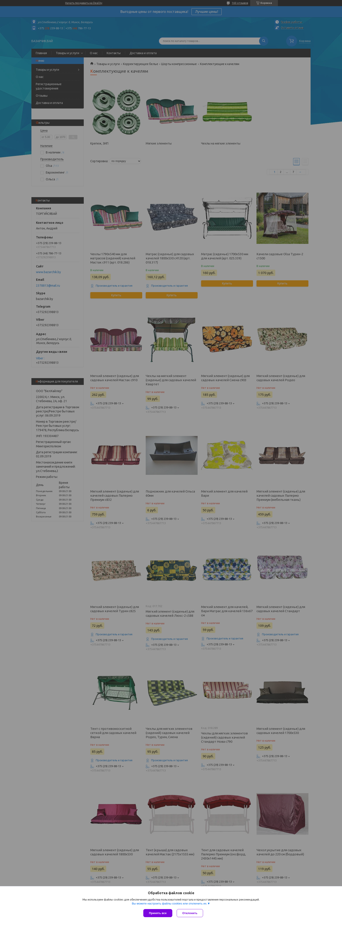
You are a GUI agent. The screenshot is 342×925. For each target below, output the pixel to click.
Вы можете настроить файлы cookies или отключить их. (169, 903)
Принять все (158, 913)
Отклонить (189, 913)
